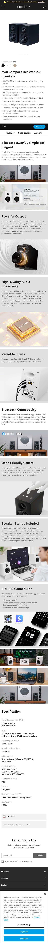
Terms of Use (16, 861)
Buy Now (39, 127)
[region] (24, 916)
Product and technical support (15, 825)
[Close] (45, 894)
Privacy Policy (28, 861)
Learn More (41, 2)
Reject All (24, 932)
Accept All (24, 939)
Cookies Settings (24, 925)
